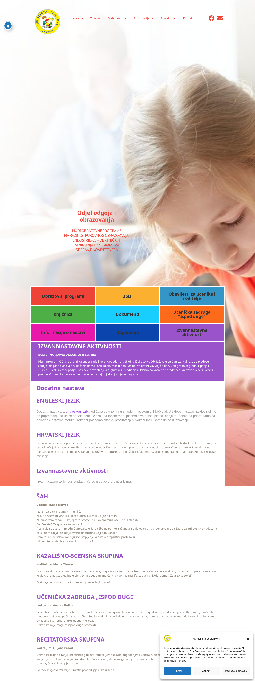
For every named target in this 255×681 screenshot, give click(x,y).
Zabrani (206, 670)
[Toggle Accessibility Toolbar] (8, 17)
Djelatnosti (117, 18)
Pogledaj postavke (236, 670)
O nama (95, 18)
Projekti (168, 18)
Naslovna (76, 18)
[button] (248, 639)
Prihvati (177, 670)
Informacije (144, 18)
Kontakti (188, 18)
